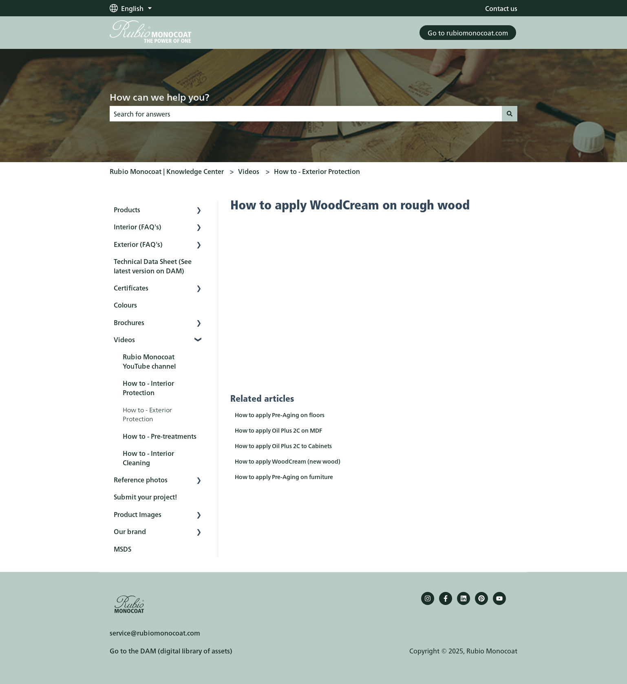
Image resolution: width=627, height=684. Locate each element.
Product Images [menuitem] (137, 514)
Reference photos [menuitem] (141, 479)
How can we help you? (159, 96)
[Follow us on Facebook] (445, 598)
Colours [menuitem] (125, 304)
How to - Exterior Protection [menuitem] (147, 414)
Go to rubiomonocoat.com (468, 32)
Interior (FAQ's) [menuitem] (137, 226)
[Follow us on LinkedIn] (463, 598)
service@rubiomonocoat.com (155, 632)
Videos (248, 171)
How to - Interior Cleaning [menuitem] (148, 457)
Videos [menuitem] (124, 339)
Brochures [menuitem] (129, 322)
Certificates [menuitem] (131, 287)
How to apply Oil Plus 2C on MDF (278, 430)
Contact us (501, 8)
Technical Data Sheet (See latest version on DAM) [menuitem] (153, 266)
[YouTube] (499, 598)
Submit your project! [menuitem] (145, 496)
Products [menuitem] (127, 209)
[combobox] (306, 113)
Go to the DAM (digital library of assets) (171, 650)
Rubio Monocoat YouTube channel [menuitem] (149, 361)
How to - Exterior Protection (317, 171)
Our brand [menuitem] (130, 531)
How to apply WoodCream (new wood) (287, 461)
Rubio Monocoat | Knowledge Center (167, 171)
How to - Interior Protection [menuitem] (148, 387)
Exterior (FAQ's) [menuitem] (138, 244)
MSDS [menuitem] (122, 548)
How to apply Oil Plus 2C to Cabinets (283, 446)
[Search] (509, 113)
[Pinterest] (481, 598)
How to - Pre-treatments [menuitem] (159, 435)
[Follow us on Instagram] (427, 598)
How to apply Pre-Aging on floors (280, 415)
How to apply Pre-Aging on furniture (284, 477)
